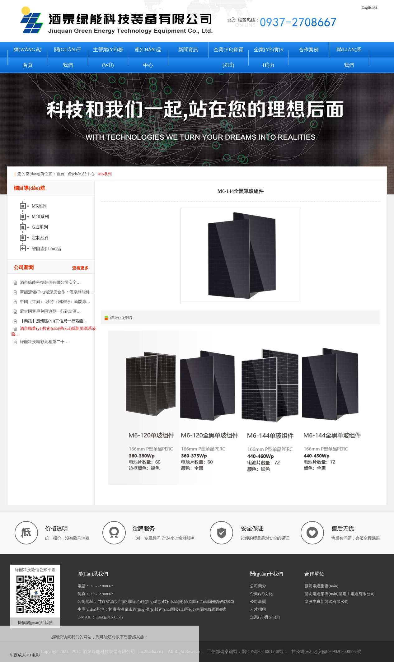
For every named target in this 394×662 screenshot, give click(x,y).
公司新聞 (258, 601)
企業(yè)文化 (261, 593)
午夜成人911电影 (25, 655)
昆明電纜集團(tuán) (321, 586)
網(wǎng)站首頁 (28, 57)
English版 (369, 7)
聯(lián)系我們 (349, 57)
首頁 (60, 173)
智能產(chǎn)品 (47, 248)
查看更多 (80, 268)
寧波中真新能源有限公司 (326, 601)
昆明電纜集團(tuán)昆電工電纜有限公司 (339, 593)
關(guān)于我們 (68, 57)
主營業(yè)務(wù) (108, 57)
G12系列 (40, 227)
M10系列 (41, 216)
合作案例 (309, 49)
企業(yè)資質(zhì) (228, 57)
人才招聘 (258, 609)
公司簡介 (258, 586)
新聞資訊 (188, 49)
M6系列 (40, 206)
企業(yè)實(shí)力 (268, 57)
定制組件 (41, 237)
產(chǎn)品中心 (148, 57)
